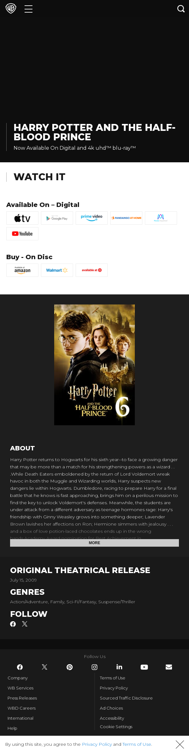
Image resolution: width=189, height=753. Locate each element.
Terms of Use (112, 677)
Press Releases (22, 697)
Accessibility (112, 718)
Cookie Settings (116, 726)
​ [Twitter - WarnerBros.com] (45, 667)
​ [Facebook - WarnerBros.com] (20, 667)
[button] (180, 744)
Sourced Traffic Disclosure (126, 697)
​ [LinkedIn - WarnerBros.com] (119, 667)
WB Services (20, 687)
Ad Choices (111, 708)
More (94, 543)
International (20, 718)
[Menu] (28, 8)
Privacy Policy (114, 687)
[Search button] (181, 8)
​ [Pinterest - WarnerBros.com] (69, 667)
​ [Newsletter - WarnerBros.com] (169, 667)
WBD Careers (22, 708)
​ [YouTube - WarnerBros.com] (144, 667)
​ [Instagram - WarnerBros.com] (94, 667)
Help (12, 728)
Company (18, 677)
